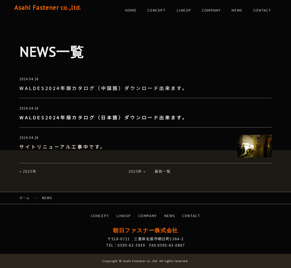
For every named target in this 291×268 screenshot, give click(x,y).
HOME (130, 10)
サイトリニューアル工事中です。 (62, 146)
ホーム (24, 197)
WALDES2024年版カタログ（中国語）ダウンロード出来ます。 (103, 88)
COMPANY (211, 10)
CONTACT (262, 10)
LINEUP (184, 10)
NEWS (236, 10)
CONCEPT (156, 10)
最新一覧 (163, 171)
